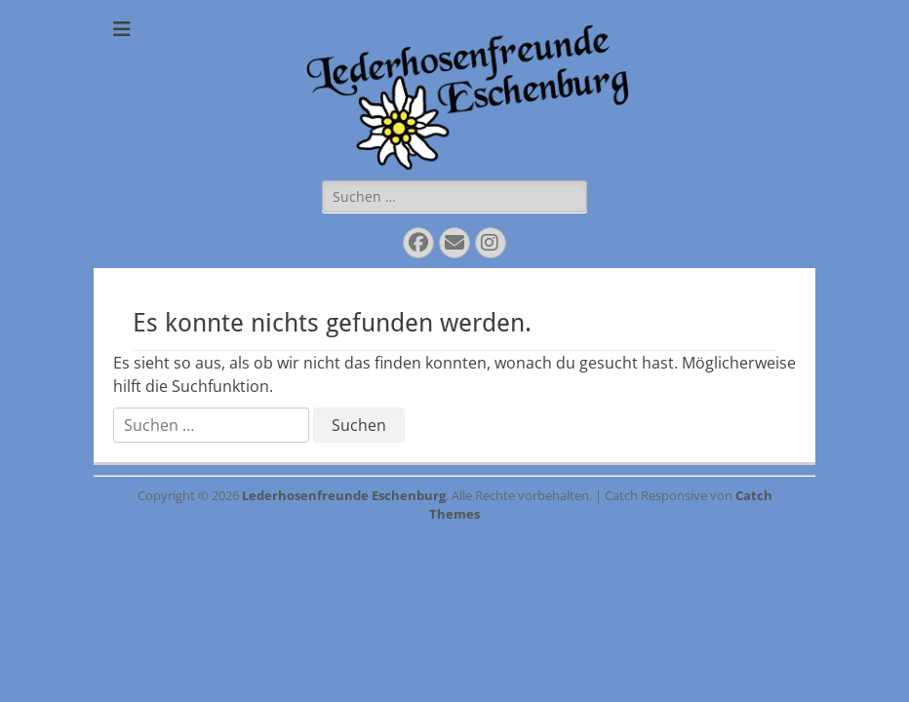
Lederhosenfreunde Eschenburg (344, 495)
